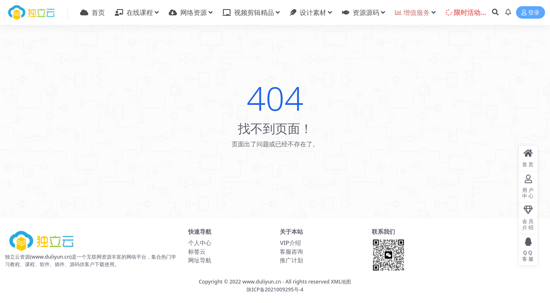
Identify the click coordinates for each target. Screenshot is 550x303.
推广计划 (291, 260)
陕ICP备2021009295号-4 (275, 289)
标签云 (197, 251)
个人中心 (199, 243)
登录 (530, 13)
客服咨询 (291, 251)
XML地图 (341, 281)
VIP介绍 (290, 243)
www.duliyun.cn (261, 281)
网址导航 (199, 260)
